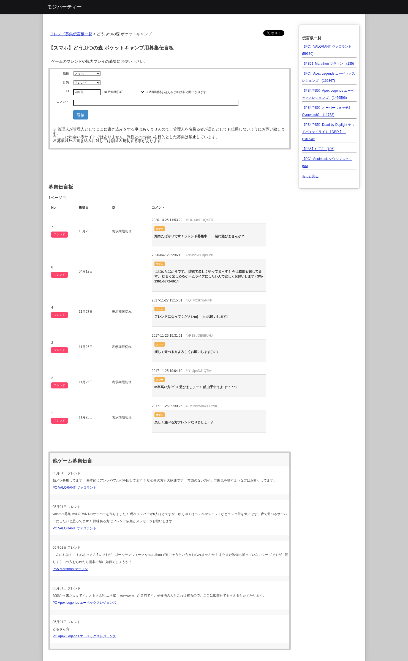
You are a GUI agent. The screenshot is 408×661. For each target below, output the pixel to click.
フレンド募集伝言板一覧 (71, 34)
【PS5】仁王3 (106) (318, 149)
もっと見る (310, 176)
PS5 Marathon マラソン (70, 569)
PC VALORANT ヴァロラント (74, 487)
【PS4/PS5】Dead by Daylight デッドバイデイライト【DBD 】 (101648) (328, 132)
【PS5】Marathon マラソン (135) (328, 64)
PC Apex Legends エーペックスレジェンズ (84, 603)
